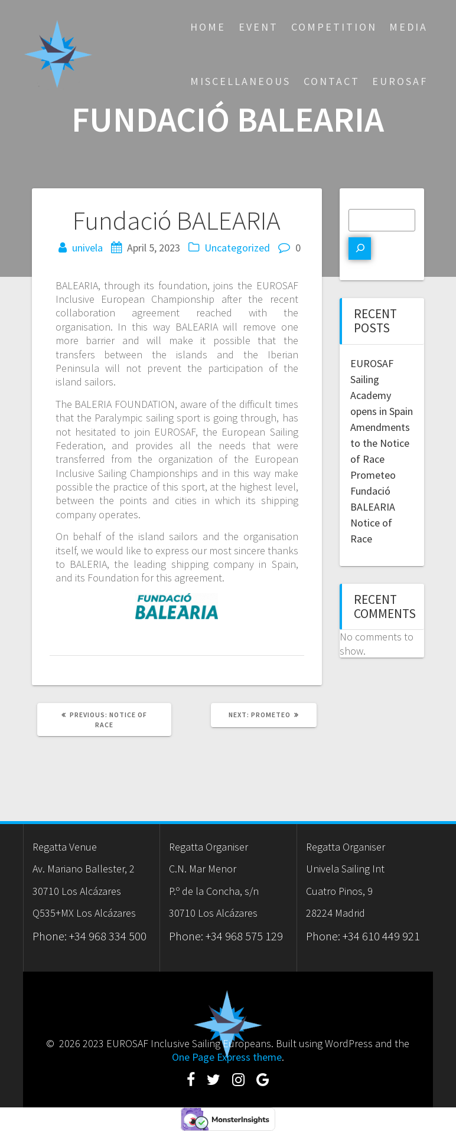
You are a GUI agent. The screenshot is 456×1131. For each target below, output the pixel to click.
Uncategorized (237, 247)
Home (208, 27)
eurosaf (400, 81)
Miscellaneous (240, 81)
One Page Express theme (227, 1057)
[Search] (359, 248)
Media (408, 27)
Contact (332, 81)
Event (258, 27)
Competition (334, 27)
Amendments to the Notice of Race (380, 443)
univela (87, 247)
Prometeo (373, 475)
